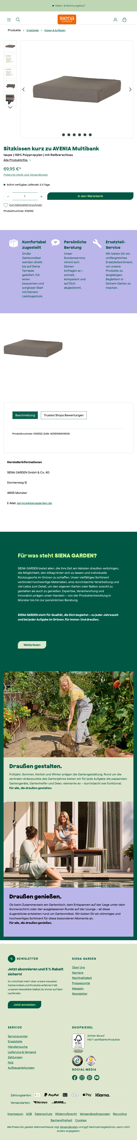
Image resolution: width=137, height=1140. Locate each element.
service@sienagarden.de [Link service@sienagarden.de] (34, 503)
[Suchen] (18, 19)
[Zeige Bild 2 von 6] (68, 134)
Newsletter (79, 993)
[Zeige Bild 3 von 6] (74, 134)
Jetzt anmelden (24, 1004)
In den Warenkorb (90, 196)
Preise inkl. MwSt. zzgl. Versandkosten (26, 174)
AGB (29, 1113)
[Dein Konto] (115, 19)
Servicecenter (18, 1036)
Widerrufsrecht (66, 1113)
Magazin (78, 988)
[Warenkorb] (124, 19)
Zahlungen (15, 1057)
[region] (68, 89)
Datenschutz (43, 1113)
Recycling (120, 1113)
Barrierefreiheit (61, 1120)
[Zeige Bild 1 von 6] (63, 134)
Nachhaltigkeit (82, 977)
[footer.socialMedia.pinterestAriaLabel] (90, 1078)
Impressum (15, 1113)
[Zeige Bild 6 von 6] (90, 134)
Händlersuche (18, 1046)
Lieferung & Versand (22, 1052)
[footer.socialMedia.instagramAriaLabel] (83, 1078)
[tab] (25, 415)
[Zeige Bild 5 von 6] (84, 134)
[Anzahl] (24, 196)
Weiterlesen (32, 644)
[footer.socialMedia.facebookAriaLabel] (75, 1078)
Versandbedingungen (95, 1113)
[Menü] (9, 19)
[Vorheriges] (23, 89)
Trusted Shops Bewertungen (64, 415)
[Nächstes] (130, 89)
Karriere (77, 972)
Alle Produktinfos (17, 160)
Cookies (81, 1120)
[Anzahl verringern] (8, 196)
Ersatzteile (15, 1041)
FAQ (10, 1062)
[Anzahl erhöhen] (41, 196)
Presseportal (81, 983)
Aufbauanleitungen (21, 1067)
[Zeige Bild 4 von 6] (79, 134)
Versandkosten (69, 1127)
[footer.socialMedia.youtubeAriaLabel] (97, 1078)
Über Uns (78, 967)
